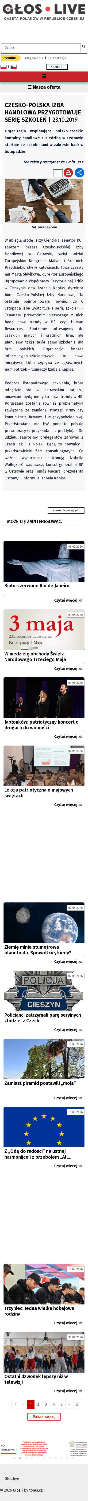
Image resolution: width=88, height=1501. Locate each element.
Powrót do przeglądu (66, 510)
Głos (16, 1490)
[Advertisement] (44, 856)
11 (73, 1458)
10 (67, 1458)
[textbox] (41, 47)
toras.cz (36, 1490)
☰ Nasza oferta (44, 87)
